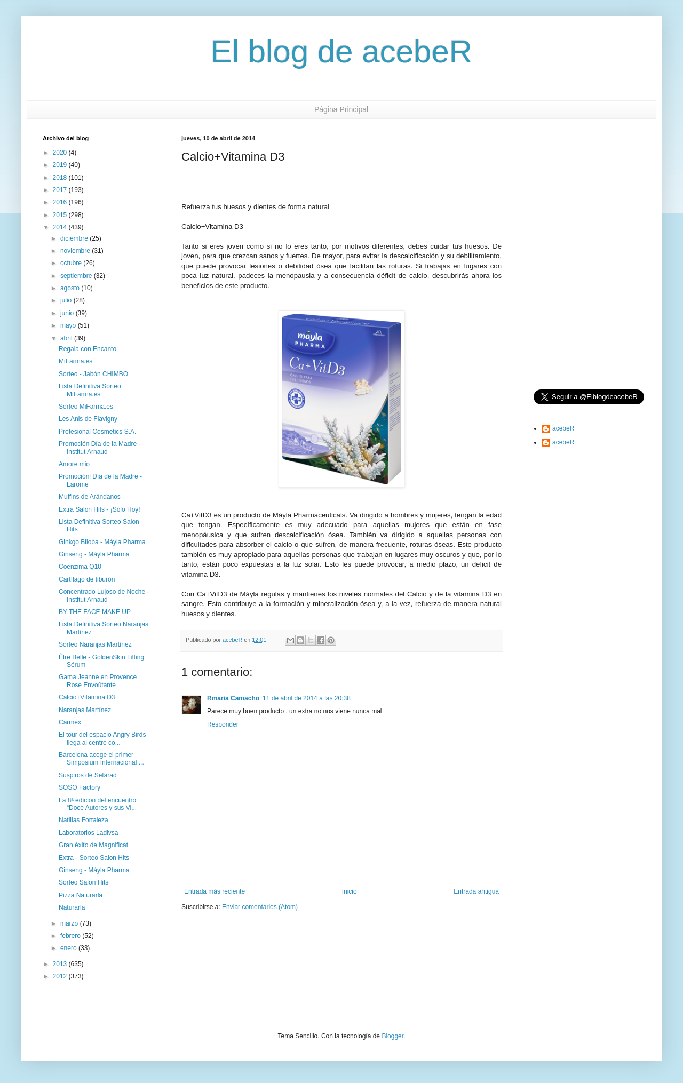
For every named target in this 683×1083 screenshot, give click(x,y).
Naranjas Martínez (85, 710)
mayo (69, 325)
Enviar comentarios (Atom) (260, 907)
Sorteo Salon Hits (83, 882)
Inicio (349, 891)
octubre (71, 263)
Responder (223, 724)
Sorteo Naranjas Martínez (95, 644)
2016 (61, 202)
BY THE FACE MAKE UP (95, 612)
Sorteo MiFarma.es (86, 406)
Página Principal (341, 109)
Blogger (392, 1036)
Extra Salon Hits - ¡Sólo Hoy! (99, 509)
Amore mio (74, 464)
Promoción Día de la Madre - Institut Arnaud (99, 447)
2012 (61, 976)
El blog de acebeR (341, 51)
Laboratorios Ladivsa (88, 833)
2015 (61, 215)
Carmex (70, 722)
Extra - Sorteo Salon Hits (94, 858)
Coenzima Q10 (80, 566)
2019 (61, 165)
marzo (70, 923)
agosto (70, 288)
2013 (61, 964)
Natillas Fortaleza (83, 820)
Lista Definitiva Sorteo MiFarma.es (90, 390)
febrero (71, 935)
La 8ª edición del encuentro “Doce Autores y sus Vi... (98, 804)
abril (67, 338)
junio (68, 313)
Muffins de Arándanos (90, 496)
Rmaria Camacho (233, 698)
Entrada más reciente (214, 891)
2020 (61, 152)
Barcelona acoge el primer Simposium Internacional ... (101, 758)
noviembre (76, 250)
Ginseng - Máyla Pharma (94, 554)
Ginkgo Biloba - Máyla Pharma (102, 542)
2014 (61, 227)
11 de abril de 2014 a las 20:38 (307, 698)
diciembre (75, 238)
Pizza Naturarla (80, 895)
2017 (61, 190)
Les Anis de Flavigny (88, 419)
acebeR (563, 428)
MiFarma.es (75, 361)
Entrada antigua (476, 891)
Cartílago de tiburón (87, 579)
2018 (61, 177)
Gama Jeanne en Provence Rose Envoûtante (98, 680)
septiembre (77, 276)
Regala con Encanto (87, 349)
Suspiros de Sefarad (88, 775)
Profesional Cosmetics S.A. (97, 431)
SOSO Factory (79, 787)
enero (69, 948)
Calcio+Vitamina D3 (87, 697)
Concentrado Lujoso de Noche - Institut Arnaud (104, 595)
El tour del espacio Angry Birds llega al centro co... (102, 738)
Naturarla (72, 907)
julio (67, 300)
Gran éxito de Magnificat (93, 845)
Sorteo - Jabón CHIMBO (93, 374)
